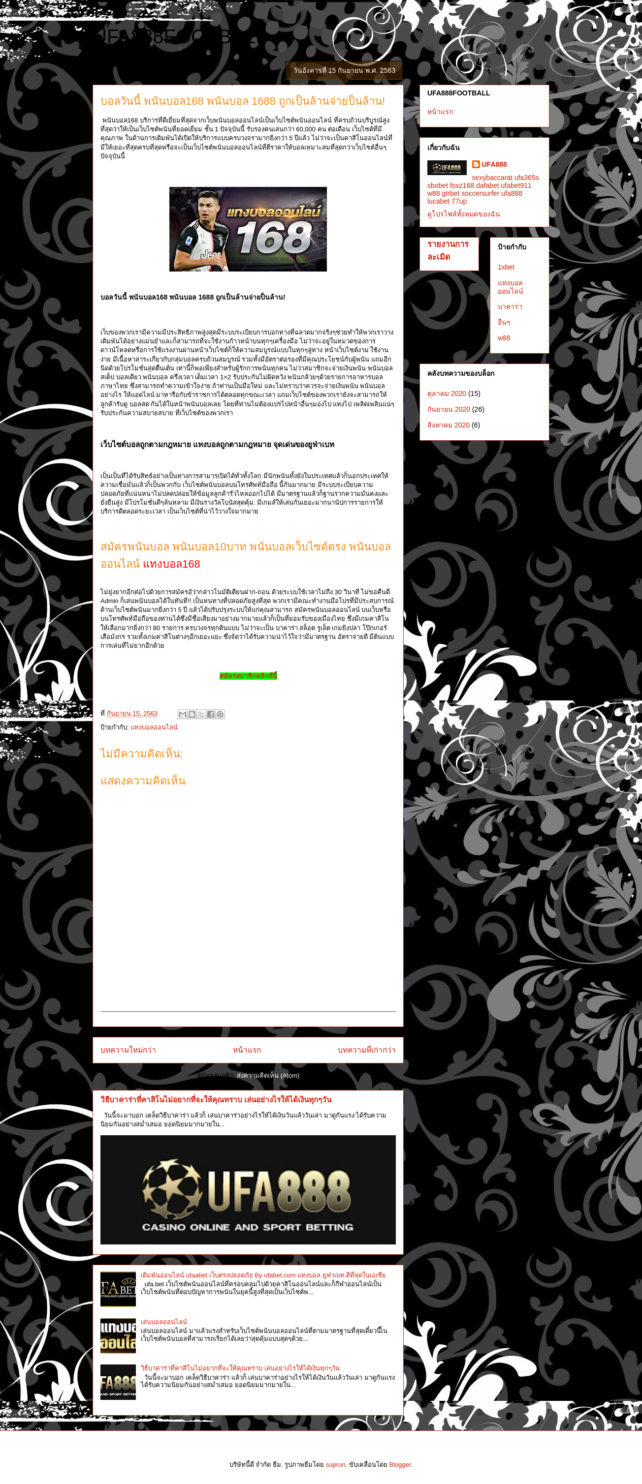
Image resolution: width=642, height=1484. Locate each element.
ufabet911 (516, 185)
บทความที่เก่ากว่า (367, 1050)
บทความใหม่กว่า (128, 1050)
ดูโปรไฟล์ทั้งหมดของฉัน (463, 214)
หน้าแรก (247, 1050)
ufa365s (526, 178)
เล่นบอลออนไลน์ (164, 1322)
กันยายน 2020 (448, 409)
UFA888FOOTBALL (179, 36)
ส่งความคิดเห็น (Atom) (268, 1075)
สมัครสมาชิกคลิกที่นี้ (248, 676)
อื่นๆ (504, 322)
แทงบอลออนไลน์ (154, 727)
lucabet (438, 201)
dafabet (487, 185)
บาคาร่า (510, 306)
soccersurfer (480, 193)
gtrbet (451, 193)
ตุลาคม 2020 (446, 393)
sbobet (437, 185)
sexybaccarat (492, 178)
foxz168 (462, 185)
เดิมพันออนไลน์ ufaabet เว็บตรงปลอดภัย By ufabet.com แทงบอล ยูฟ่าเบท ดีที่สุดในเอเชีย (263, 1275)
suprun (336, 1464)
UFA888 (494, 164)
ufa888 (511, 193)
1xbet (506, 267)
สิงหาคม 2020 (448, 425)
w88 (433, 193)
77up (459, 201)
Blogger (400, 1464)
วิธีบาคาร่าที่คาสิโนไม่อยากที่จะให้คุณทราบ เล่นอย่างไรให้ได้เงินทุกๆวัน (215, 1099)
